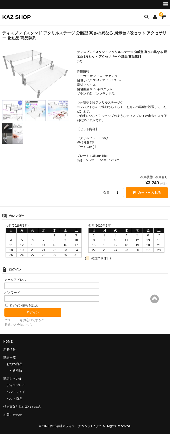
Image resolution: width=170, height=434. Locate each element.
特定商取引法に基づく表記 (22, 406)
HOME (8, 341)
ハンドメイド (16, 392)
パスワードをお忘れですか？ (24, 320)
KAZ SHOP (16, 17)
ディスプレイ (16, 385)
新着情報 (9, 349)
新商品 (17, 370)
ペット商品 (14, 399)
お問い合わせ (12, 414)
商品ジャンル (12, 378)
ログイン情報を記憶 (21, 305)
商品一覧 (9, 357)
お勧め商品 (14, 364)
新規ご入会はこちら (18, 324)
